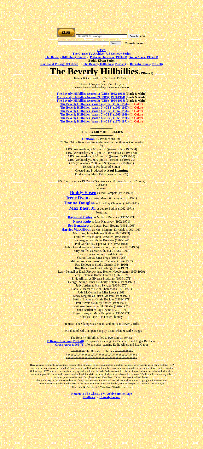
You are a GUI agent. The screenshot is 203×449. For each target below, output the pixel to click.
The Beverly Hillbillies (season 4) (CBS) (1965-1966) (94, 104)
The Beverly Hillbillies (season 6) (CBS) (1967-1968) (94, 111)
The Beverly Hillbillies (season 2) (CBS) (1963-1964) (91, 97)
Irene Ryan (77, 197)
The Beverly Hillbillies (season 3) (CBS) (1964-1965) (91, 100)
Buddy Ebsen (83, 192)
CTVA (101, 50)
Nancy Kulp (82, 221)
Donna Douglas (79, 202)
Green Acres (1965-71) (143, 57)
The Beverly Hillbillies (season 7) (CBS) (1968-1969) (94, 114)
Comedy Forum (110, 397)
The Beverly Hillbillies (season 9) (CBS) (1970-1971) (94, 121)
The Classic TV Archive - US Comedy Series (101, 53)
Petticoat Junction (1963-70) (108, 57)
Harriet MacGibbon (76, 229)
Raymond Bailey (80, 217)
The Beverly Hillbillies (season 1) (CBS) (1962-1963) (91, 93)
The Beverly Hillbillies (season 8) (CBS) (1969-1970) (94, 118)
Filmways (88, 138)
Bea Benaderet (78, 225)
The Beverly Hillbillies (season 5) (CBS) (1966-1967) (94, 107)
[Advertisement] (101, 10)
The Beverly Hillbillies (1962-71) (66, 57)
